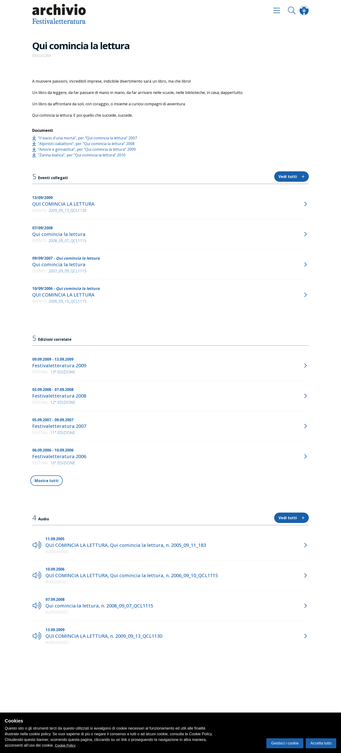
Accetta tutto (321, 743)
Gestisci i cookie (285, 743)
